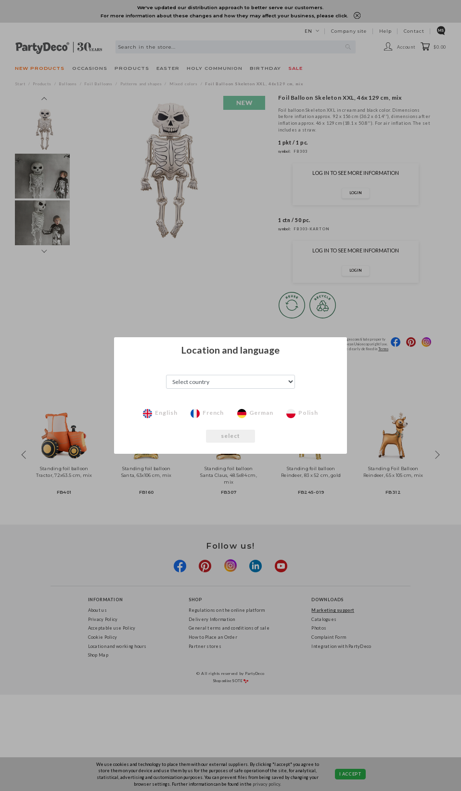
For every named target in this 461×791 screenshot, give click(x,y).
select (231, 435)
